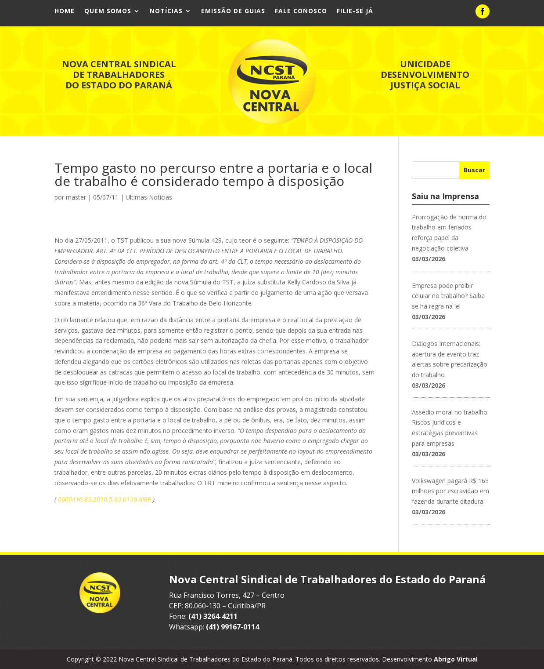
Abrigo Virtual (456, 659)
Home (64, 11)
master (76, 197)
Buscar (474, 170)
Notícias (166, 11)
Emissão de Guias (233, 11)
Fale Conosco (301, 11)
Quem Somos (107, 11)
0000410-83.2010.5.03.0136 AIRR (105, 499)
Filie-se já (355, 11)
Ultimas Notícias (149, 197)
